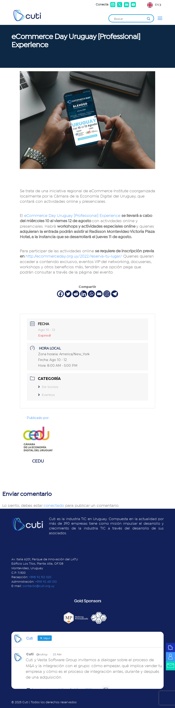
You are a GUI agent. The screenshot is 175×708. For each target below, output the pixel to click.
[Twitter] (68, 293)
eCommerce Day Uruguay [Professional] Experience (72, 216)
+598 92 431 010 (46, 581)
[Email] (99, 293)
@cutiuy (42, 654)
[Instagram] (106, 293)
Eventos (46, 395)
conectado (54, 506)
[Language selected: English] (154, 4)
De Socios (48, 387)
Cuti (29, 654)
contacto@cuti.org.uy (38, 586)
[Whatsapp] (91, 293)
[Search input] (129, 19)
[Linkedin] (83, 293)
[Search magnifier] (148, 19)
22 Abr (57, 654)
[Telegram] (114, 293)
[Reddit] (75, 293)
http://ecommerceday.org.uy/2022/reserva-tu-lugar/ (74, 256)
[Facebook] (60, 293)
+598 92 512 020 (40, 577)
